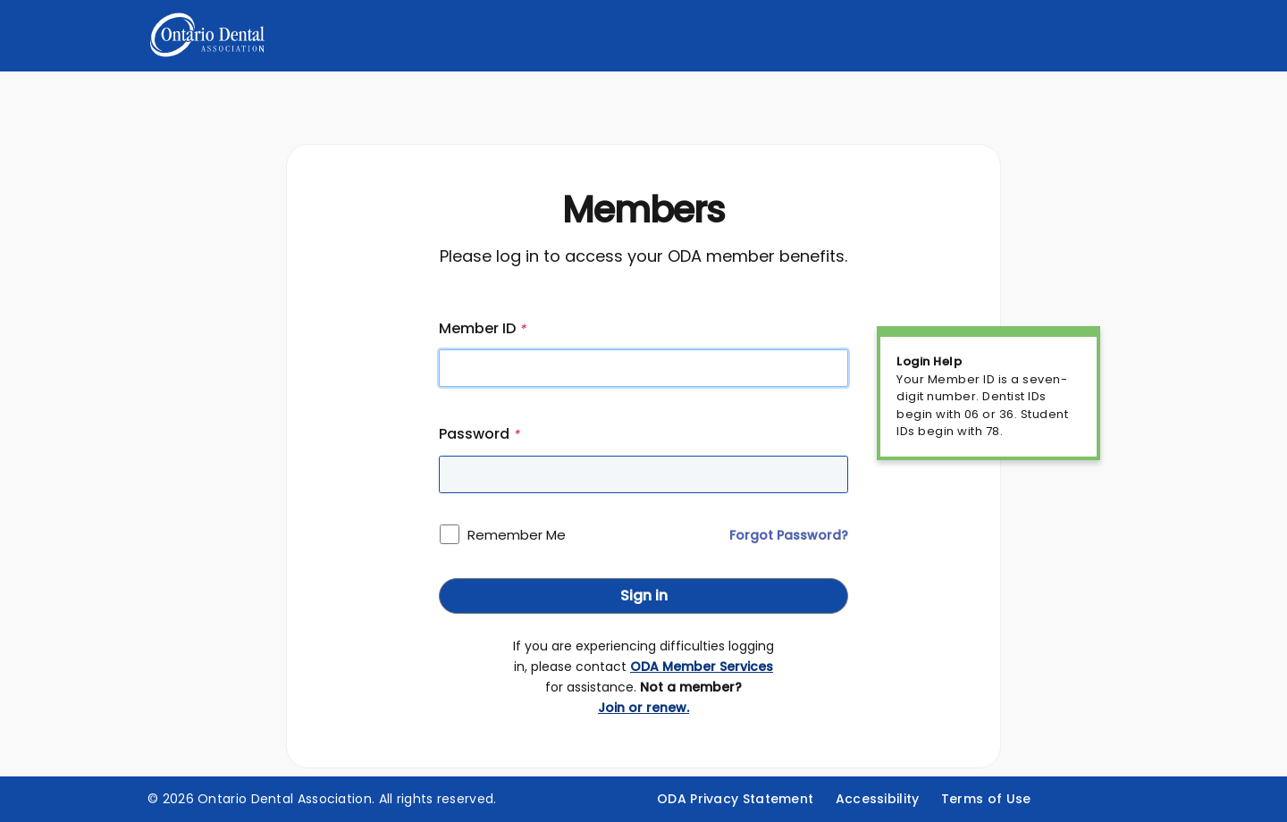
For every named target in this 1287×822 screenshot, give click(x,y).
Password (479, 434)
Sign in (644, 595)
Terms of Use (986, 799)
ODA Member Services (701, 666)
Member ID (482, 328)
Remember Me (516, 534)
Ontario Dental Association (285, 799)
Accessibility (878, 799)
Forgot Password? (788, 535)
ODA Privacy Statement (735, 799)
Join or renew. (643, 708)
